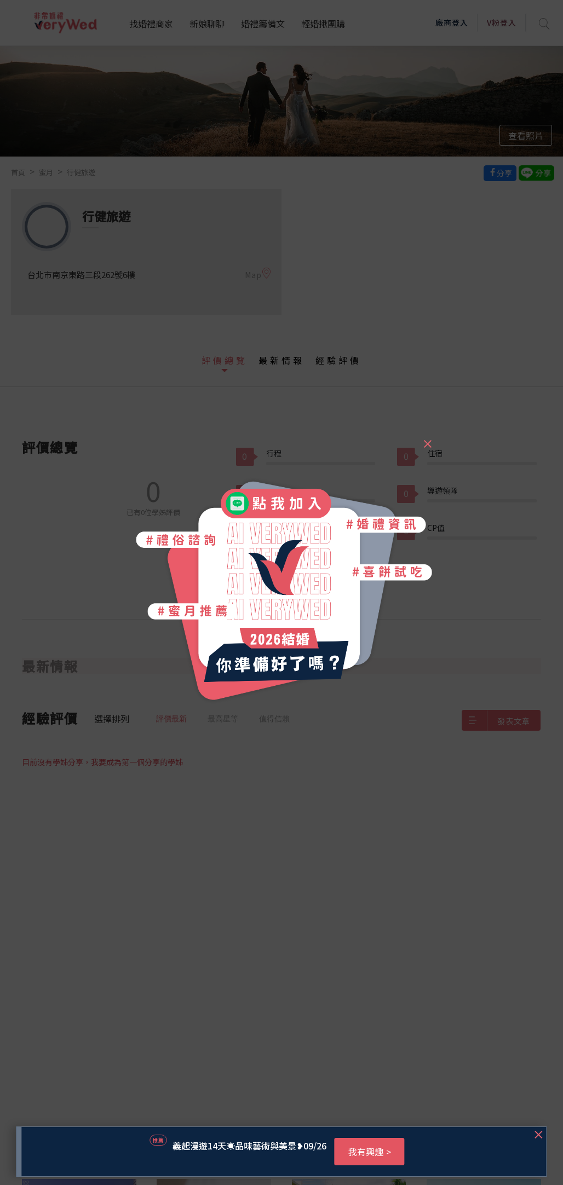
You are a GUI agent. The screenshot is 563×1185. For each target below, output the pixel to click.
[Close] (427, 439)
